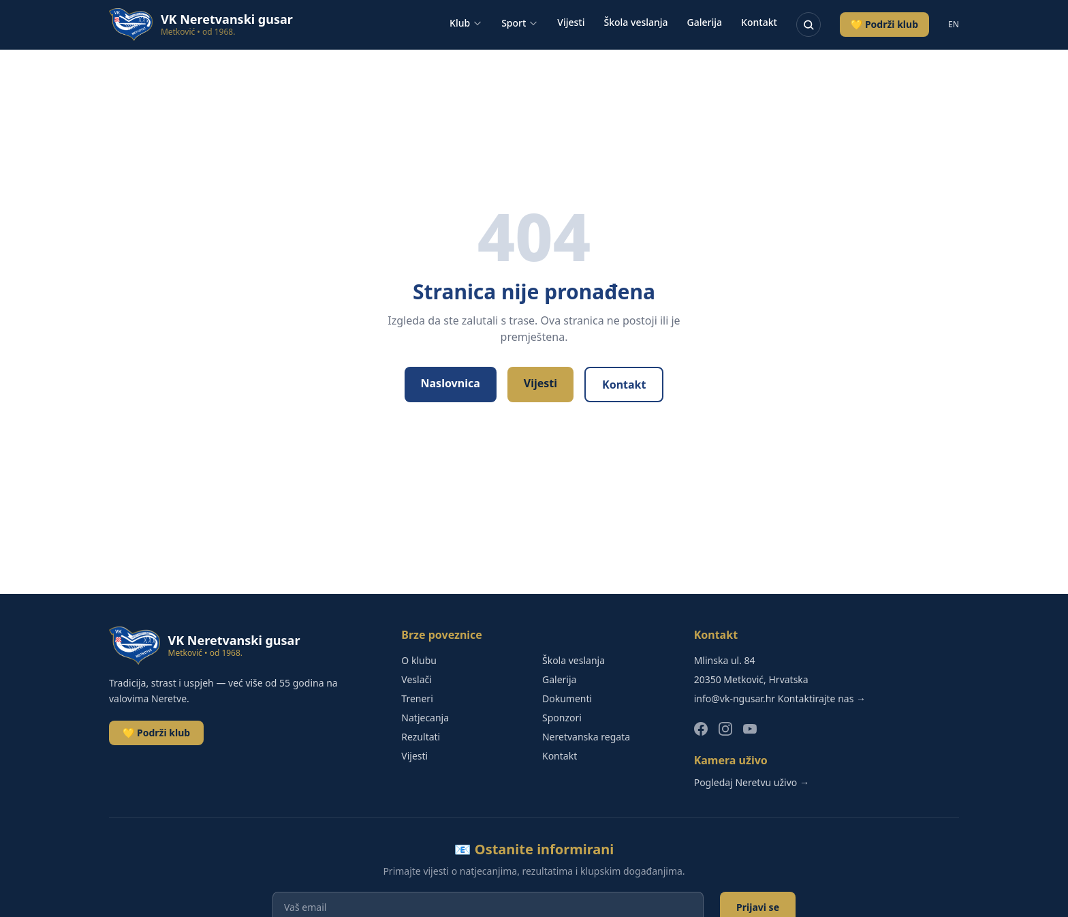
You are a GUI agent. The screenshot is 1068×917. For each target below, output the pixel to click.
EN (953, 24)
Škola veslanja (636, 22)
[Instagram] (725, 729)
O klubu (419, 660)
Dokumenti (567, 698)
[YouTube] (750, 729)
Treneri (417, 698)
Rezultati (420, 736)
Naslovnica (450, 383)
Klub (466, 22)
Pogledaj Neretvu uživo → (751, 782)
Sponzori (562, 717)
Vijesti (570, 22)
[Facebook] (701, 729)
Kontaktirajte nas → (822, 698)
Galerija (705, 22)
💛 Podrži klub (884, 24)
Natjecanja (425, 717)
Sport (519, 22)
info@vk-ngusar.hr (734, 698)
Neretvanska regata (586, 736)
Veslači (416, 679)
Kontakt (759, 22)
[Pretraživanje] (808, 24)
